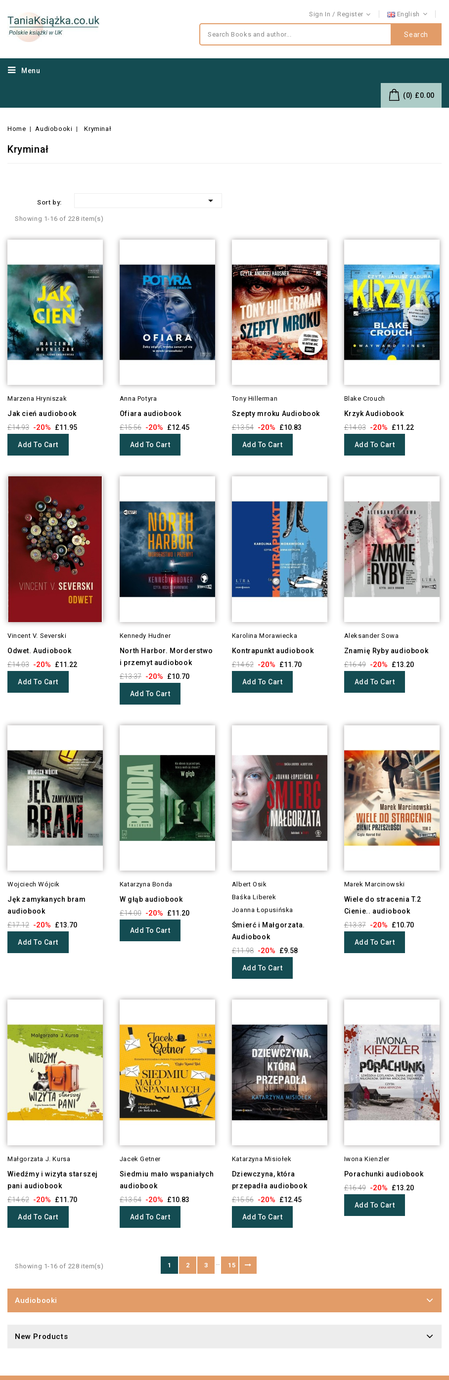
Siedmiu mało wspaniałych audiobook (167, 1180)
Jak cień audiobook (42, 414)
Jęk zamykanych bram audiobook (46, 905)
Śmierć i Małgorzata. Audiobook (268, 931)
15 (231, 1265)
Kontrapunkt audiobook (273, 651)
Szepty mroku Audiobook (276, 414)
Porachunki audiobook (384, 1174)
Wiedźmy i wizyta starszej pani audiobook (52, 1180)
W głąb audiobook (151, 899)
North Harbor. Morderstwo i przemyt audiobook (166, 657)
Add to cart (38, 445)
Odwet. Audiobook (39, 651)
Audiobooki (36, 1300)
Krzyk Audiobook (374, 414)
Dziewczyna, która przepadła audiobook (269, 1180)
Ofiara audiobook (150, 414)
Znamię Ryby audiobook (386, 651)
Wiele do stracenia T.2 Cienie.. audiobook (382, 905)
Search (416, 35)
